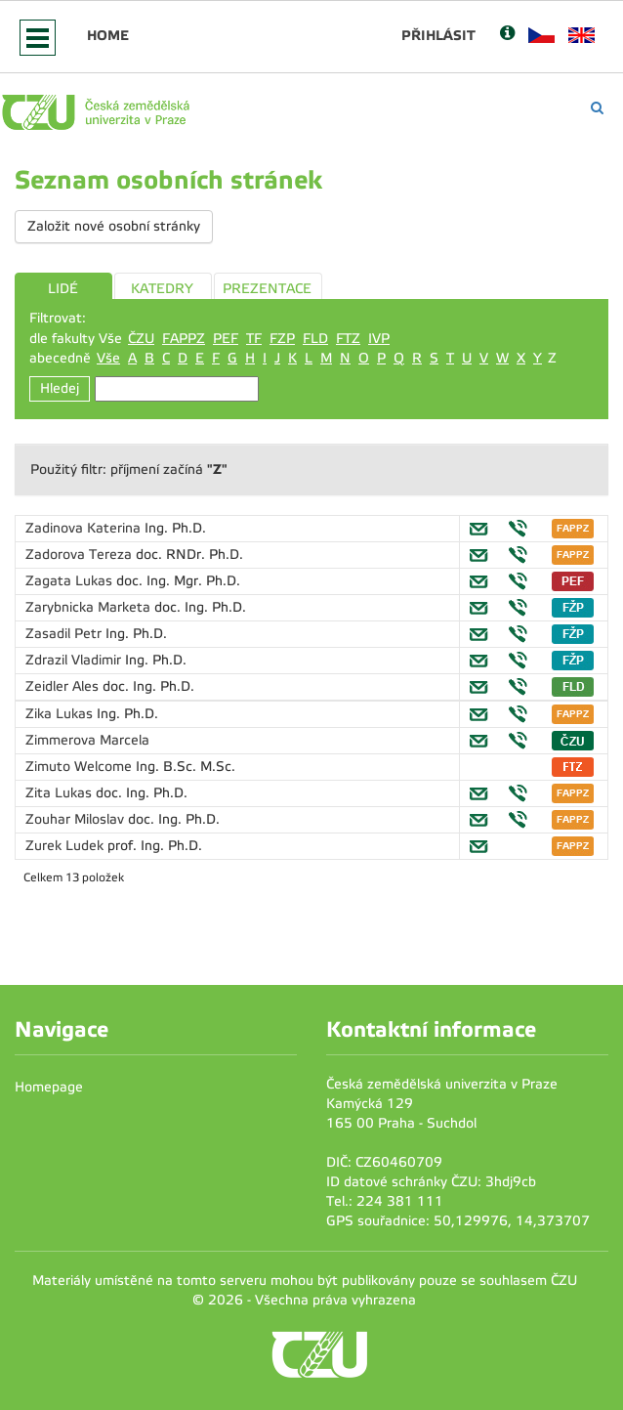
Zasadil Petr (65, 633)
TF (254, 338)
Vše (108, 358)
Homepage (49, 1087)
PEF (225, 338)
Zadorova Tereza (80, 554)
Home (108, 35)
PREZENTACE (267, 288)
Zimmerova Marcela (87, 740)
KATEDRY (162, 288)
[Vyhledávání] (597, 108)
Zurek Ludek (66, 845)
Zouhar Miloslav (76, 819)
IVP (379, 338)
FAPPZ (183, 338)
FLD (315, 338)
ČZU (141, 338)
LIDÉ (63, 288)
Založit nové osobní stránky (113, 226)
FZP (282, 338)
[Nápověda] (507, 34)
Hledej (59, 388)
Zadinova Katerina (85, 528)
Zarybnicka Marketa (89, 607)
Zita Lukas (60, 793)
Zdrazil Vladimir (75, 660)
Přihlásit (438, 35)
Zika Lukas (61, 713)
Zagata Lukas (70, 581)
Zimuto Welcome (80, 766)
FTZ (348, 338)
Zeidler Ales (64, 686)
